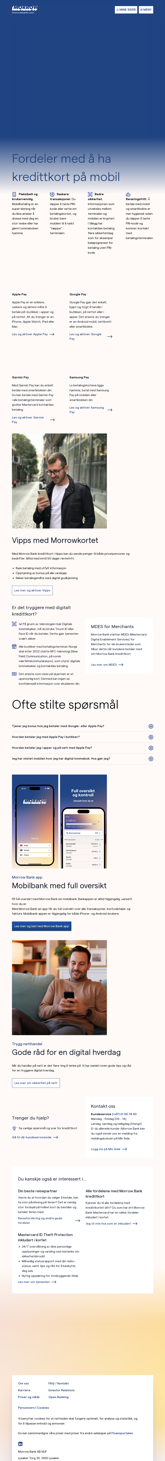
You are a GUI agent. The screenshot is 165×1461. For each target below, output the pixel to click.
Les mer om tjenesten (34, 1282)
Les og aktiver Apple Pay (30, 334)
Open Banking (58, 1397)
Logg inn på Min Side (105, 1149)
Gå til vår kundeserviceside (31, 1137)
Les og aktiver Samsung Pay (86, 410)
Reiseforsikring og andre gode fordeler (40, 1220)
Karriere (24, 1390)
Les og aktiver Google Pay (85, 336)
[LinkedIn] (20, 1444)
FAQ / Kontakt (58, 1383)
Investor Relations (61, 1390)
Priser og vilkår (29, 1397)
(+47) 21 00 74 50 (124, 1114)
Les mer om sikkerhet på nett (35, 1083)
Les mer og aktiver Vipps (32, 590)
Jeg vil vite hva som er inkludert (108, 1223)
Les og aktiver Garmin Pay (28, 420)
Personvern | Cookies (33, 1407)
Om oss (23, 1383)
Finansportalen (122, 1433)
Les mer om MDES (104, 664)
